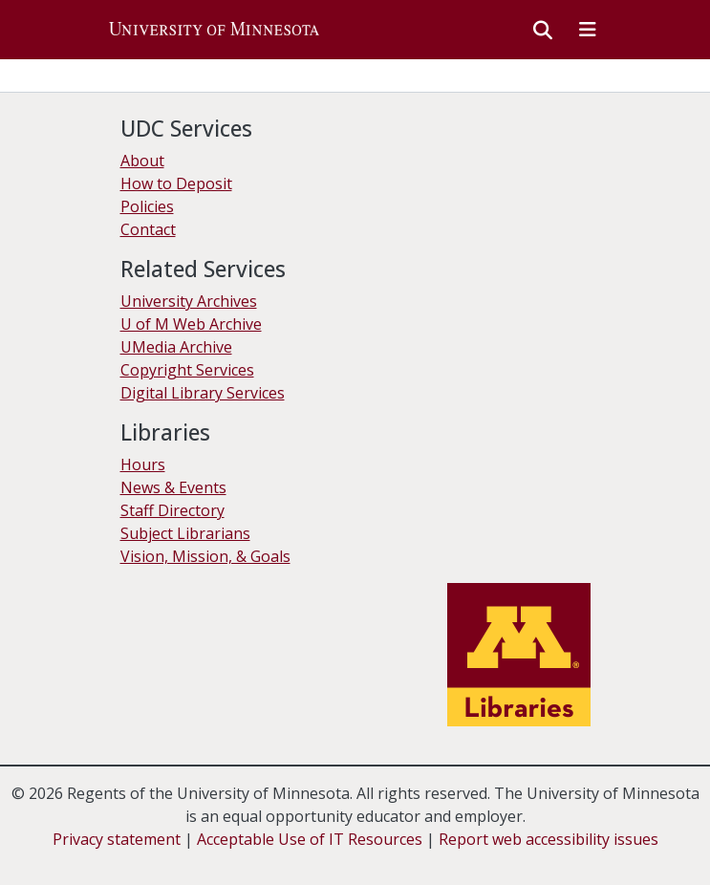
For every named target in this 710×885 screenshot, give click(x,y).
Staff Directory (172, 510)
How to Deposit (176, 183)
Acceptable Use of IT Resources (309, 839)
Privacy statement (117, 839)
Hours (142, 464)
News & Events (173, 487)
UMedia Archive (176, 346)
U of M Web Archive (191, 324)
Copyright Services (187, 369)
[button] (214, 29)
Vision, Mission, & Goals (205, 556)
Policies (147, 206)
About (142, 160)
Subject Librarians (185, 533)
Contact (148, 229)
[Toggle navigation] (587, 29)
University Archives (188, 301)
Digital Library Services (202, 392)
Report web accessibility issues (548, 839)
